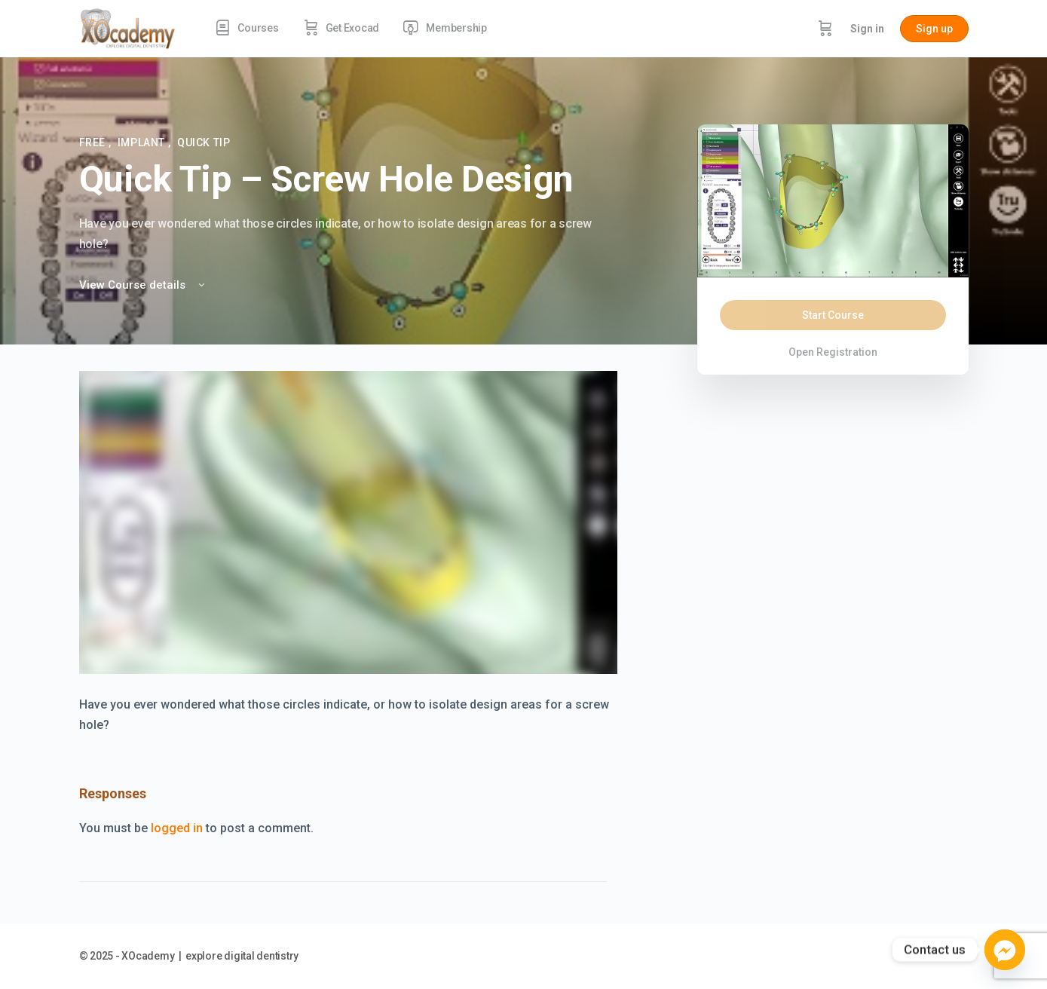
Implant (143, 142)
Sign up (934, 29)
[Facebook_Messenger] (1004, 949)
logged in (177, 828)
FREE (94, 142)
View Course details (143, 285)
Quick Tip (204, 142)
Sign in (867, 29)
